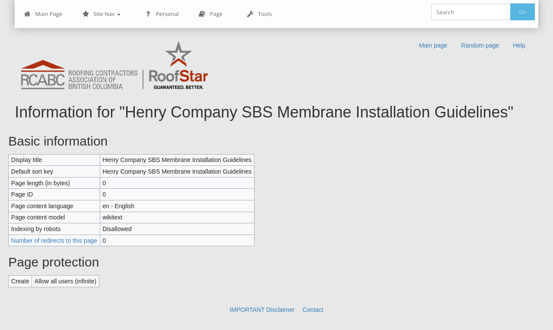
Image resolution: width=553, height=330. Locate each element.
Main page (433, 45)
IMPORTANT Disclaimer (261, 309)
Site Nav (101, 14)
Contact (312, 309)
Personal (162, 14)
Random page (480, 45)
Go (522, 12)
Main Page (43, 14)
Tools (259, 14)
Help (519, 45)
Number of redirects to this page (54, 240)
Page (210, 14)
